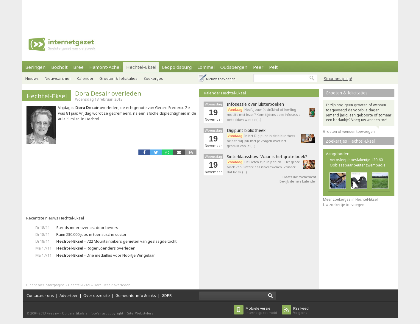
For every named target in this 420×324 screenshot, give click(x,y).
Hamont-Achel (105, 67)
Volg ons (301, 310)
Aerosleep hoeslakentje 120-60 (356, 159)
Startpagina (55, 285)
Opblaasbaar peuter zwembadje (357, 165)
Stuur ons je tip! (338, 78)
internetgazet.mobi (261, 310)
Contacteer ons (40, 295)
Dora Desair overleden (108, 93)
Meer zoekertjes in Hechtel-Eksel (350, 199)
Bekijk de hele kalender (298, 181)
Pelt (273, 67)
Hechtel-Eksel (141, 67)
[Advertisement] (210, 13)
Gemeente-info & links (135, 295)
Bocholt (59, 67)
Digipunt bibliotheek (246, 130)
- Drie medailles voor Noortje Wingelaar (105, 255)
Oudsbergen (233, 67)
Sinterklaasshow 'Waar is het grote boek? (267, 156)
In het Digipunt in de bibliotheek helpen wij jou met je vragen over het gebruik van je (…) (261, 140)
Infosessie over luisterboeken (255, 104)
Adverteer (69, 295)
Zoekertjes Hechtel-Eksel (350, 141)
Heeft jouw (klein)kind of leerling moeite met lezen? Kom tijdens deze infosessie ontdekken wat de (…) (263, 114)
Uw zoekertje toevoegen (343, 204)
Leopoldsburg (177, 67)
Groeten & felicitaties (118, 78)
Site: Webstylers (140, 313)
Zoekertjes (153, 78)
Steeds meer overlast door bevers (87, 227)
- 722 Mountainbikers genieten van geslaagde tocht (116, 241)
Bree (78, 67)
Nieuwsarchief (58, 78)
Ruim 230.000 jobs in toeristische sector (91, 234)
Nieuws (32, 78)
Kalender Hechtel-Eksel (225, 93)
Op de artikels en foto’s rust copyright (92, 313)
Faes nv (53, 313)
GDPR (167, 295)
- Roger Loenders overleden (95, 248)
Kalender (85, 78)
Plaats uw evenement (299, 177)
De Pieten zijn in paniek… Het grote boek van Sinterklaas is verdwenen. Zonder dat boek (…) (263, 167)
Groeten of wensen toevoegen (349, 131)
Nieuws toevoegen (220, 79)
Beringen (35, 67)
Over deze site (96, 295)
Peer (258, 67)
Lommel (206, 67)
